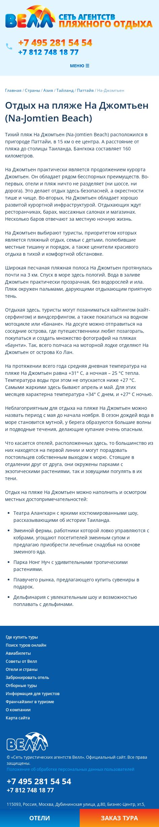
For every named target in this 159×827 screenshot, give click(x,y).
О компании (18, 710)
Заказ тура (119, 818)
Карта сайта (18, 718)
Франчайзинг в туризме (30, 702)
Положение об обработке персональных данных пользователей (70, 769)
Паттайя (85, 90)
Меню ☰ (79, 66)
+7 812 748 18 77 (48, 52)
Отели (39, 818)
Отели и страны (22, 669)
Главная (13, 90)
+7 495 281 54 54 (55, 42)
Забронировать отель (27, 677)
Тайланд (65, 90)
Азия (48, 90)
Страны (32, 90)
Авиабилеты (18, 653)
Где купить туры (22, 637)
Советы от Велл (21, 661)
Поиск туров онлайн (26, 645)
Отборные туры (21, 685)
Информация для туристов (32, 693)
